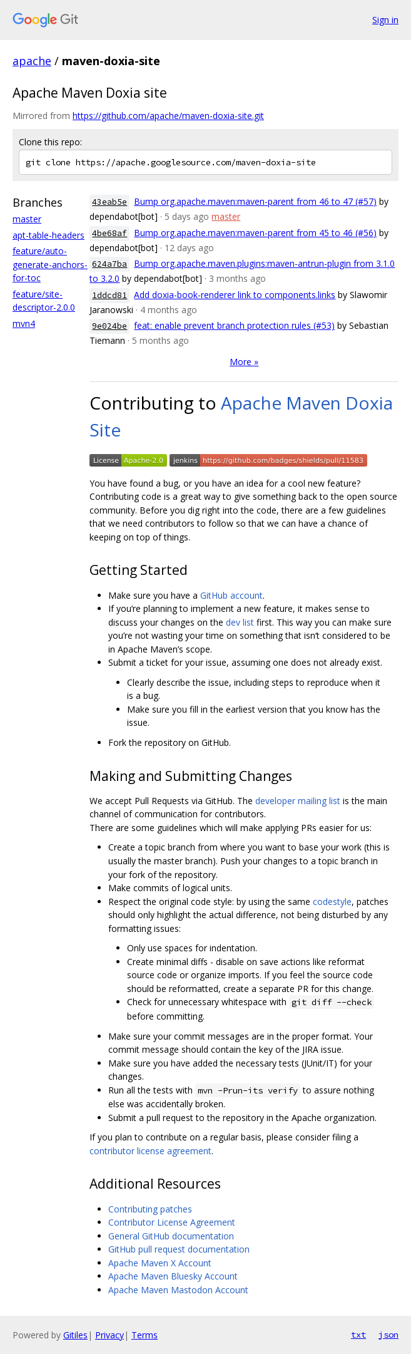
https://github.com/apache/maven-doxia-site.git (168, 115)
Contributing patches (150, 1209)
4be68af (109, 233)
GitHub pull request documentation (179, 1249)
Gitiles (75, 1335)
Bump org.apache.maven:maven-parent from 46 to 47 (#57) (255, 201)
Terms (144, 1335)
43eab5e (109, 202)
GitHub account (231, 595)
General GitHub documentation (171, 1236)
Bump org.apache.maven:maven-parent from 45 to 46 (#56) (255, 233)
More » (244, 362)
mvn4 (24, 323)
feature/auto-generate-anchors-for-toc (50, 264)
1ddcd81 (109, 295)
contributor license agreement (150, 1151)
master (27, 219)
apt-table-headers (48, 235)
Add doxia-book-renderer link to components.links (234, 295)
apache (32, 60)
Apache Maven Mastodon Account (178, 1290)
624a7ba (109, 264)
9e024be (109, 326)
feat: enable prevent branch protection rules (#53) (234, 325)
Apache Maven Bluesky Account (173, 1276)
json (388, 1334)
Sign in (385, 20)
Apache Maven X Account (159, 1263)
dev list (240, 622)
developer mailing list (297, 801)
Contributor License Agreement (171, 1222)
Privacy (109, 1335)
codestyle (332, 901)
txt (358, 1334)
